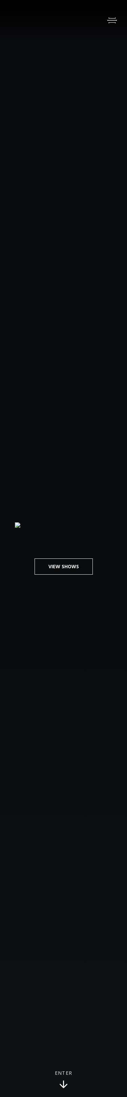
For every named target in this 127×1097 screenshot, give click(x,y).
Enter (63, 1080)
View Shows (63, 566)
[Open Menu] (112, 20)
